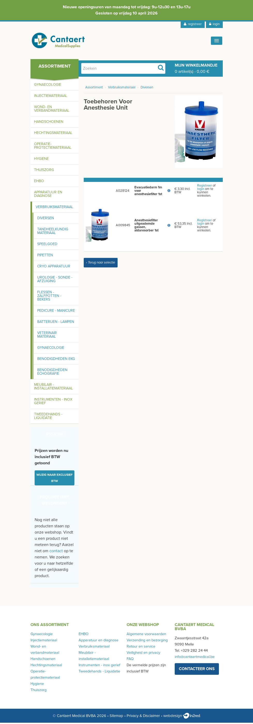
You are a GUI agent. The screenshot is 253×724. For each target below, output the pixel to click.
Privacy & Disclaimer (143, 717)
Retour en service (141, 647)
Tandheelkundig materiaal (52, 232)
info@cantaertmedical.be (194, 658)
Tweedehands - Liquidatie (48, 417)
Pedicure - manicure (56, 312)
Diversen (45, 219)
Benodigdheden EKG (56, 360)
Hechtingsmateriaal (53, 134)
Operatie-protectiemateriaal (52, 147)
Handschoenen (48, 123)
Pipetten (45, 256)
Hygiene (41, 160)
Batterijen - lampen (55, 323)
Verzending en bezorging (147, 641)
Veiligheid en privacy (143, 654)
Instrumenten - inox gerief (53, 403)
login (214, 24)
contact (56, 552)
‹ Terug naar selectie (100, 264)
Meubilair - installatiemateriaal (53, 388)
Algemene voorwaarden (146, 635)
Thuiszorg (44, 171)
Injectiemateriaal (50, 97)
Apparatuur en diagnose (48, 195)
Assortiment (94, 89)
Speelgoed (47, 245)
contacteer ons (197, 670)
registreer (193, 24)
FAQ (130, 660)
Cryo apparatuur (53, 267)
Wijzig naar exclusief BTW (54, 479)
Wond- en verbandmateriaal (51, 110)
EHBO (39, 182)
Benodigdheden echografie (52, 373)
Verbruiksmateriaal (54, 208)
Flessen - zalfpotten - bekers (49, 297)
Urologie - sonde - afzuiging (54, 280)
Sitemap (116, 717)
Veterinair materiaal (47, 336)
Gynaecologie (47, 86)
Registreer (204, 187)
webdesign (181, 717)
